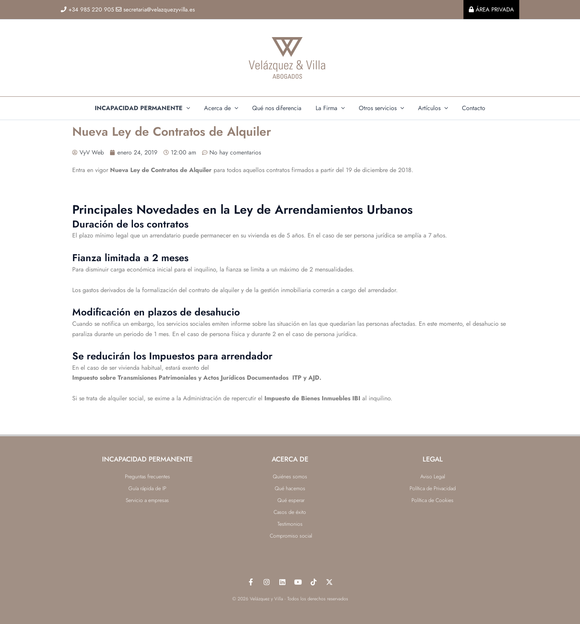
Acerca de (224, 108)
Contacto (468, 108)
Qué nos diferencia (278, 108)
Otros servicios (379, 108)
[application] (192, 108)
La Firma (330, 108)
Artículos (430, 108)
